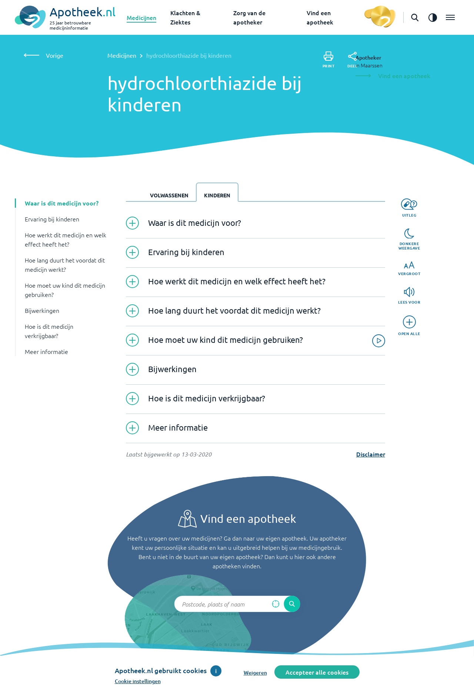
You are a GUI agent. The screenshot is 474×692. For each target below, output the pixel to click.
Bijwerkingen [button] (42, 310)
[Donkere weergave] (409, 239)
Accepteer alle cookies (317, 672)
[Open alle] (409, 325)
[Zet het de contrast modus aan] (432, 17)
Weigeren (255, 672)
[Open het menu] (450, 17)
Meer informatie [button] (46, 351)
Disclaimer (370, 454)
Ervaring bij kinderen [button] (52, 219)
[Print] (329, 59)
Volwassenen (169, 195)
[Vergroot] (409, 268)
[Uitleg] (409, 207)
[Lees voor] (409, 295)
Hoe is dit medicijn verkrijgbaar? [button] (49, 331)
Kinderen (217, 195)
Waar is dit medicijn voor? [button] (62, 203)
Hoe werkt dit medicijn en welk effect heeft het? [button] (65, 239)
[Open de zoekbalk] (415, 17)
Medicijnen (141, 17)
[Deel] (352, 60)
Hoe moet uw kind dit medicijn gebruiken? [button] (65, 289)
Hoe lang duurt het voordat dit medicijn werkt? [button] (65, 264)
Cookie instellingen (138, 681)
